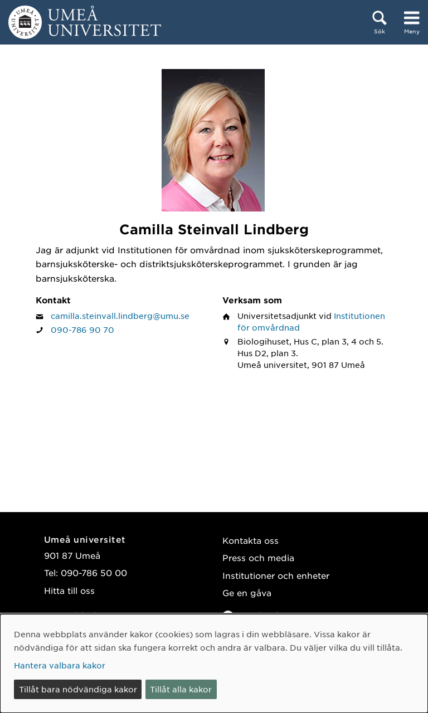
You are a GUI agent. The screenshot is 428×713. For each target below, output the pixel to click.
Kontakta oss (250, 540)
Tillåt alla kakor (181, 689)
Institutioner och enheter (275, 575)
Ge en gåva (246, 592)
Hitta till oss (69, 590)
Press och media (258, 557)
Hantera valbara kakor (59, 665)
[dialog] (214, 663)
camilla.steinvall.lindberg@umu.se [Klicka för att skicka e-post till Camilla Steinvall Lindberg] (120, 316)
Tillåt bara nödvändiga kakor (78, 689)
